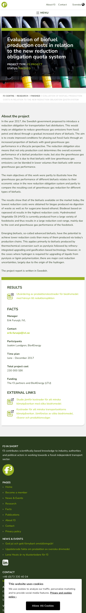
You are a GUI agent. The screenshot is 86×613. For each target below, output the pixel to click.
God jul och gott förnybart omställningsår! (29, 543)
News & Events (14, 498)
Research (10, 503)
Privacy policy (13, 531)
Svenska (78, 4)
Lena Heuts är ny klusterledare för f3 (26, 554)
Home (8, 487)
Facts (8, 509)
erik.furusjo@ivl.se (18, 333)
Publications (12, 514)
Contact (62, 4)
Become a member (16, 492)
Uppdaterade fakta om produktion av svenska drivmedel (37, 549)
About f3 (50, 4)
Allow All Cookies (43, 605)
